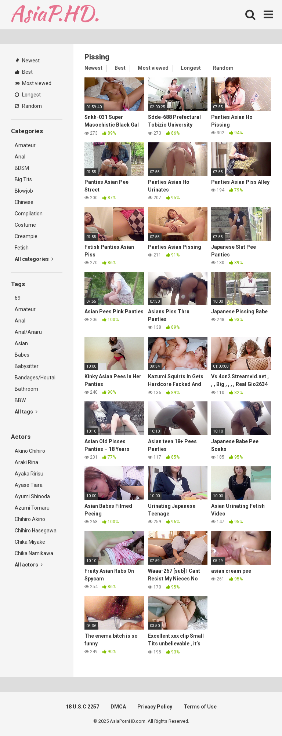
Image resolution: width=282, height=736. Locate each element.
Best (24, 72)
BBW (20, 400)
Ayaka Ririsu (29, 474)
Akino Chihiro (30, 451)
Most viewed (33, 83)
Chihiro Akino (30, 519)
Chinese (24, 202)
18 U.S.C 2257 (82, 707)
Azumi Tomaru (32, 508)
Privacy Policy (154, 707)
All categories (34, 259)
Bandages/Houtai (35, 377)
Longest (28, 95)
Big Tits (23, 179)
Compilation (29, 213)
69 (18, 298)
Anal (20, 157)
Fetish (22, 248)
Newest (27, 60)
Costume (25, 225)
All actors (29, 565)
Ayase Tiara (29, 485)
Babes (22, 355)
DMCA (118, 707)
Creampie (26, 236)
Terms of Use (200, 707)
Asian (21, 343)
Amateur (25, 145)
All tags (26, 412)
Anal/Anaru (28, 332)
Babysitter (27, 366)
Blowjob (24, 191)
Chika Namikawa (34, 553)
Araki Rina (26, 462)
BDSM (22, 168)
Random (28, 106)
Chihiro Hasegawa (36, 530)
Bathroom (26, 389)
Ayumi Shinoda (32, 496)
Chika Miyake (30, 542)
